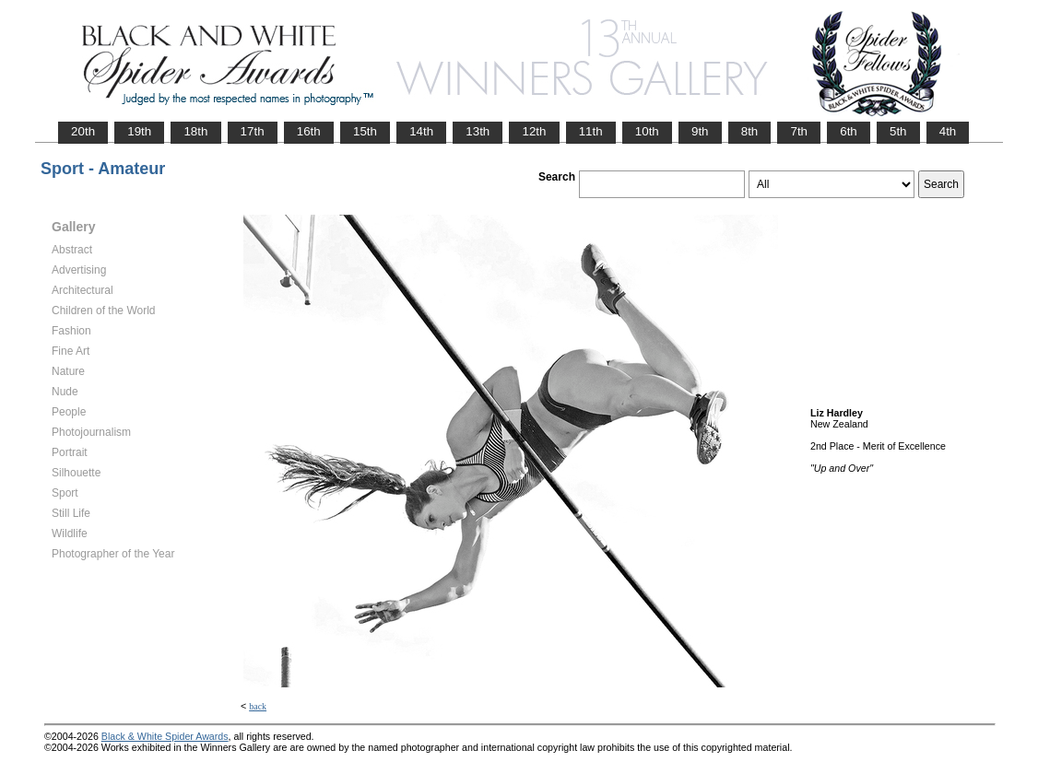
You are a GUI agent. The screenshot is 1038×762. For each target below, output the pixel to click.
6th (848, 131)
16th (309, 131)
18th (195, 131)
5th (898, 131)
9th (700, 131)
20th (83, 131)
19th (139, 131)
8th (750, 131)
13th (477, 131)
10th (647, 131)
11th (591, 131)
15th (365, 131)
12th (534, 131)
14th (421, 131)
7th (799, 131)
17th (252, 131)
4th (948, 131)
